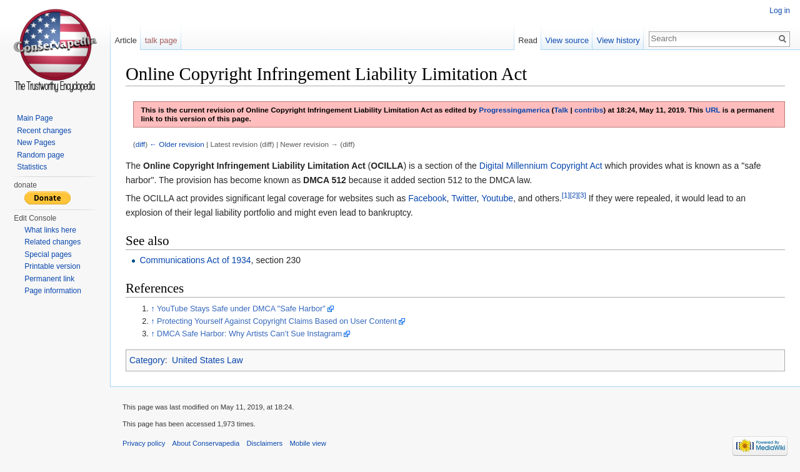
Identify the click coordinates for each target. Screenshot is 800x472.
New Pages (36, 142)
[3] (582, 195)
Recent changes (44, 130)
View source (567, 40)
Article (125, 40)
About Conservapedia (206, 443)
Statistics (32, 167)
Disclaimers (264, 443)
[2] (574, 195)
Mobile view (307, 443)
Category (147, 360)
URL (713, 110)
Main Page (34, 118)
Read (528, 40)
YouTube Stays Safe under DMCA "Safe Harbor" (241, 308)
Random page (40, 155)
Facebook (427, 198)
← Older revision (176, 144)
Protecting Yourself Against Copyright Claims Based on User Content (277, 321)
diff (140, 144)
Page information (52, 290)
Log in (779, 10)
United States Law (207, 360)
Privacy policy (143, 443)
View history (618, 40)
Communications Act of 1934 (195, 260)
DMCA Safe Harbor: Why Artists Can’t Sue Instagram (249, 333)
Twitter (463, 198)
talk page (161, 40)
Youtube (497, 198)
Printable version (52, 266)
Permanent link (49, 278)
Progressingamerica (514, 110)
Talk (561, 110)
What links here (50, 230)
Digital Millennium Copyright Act (540, 166)
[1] (566, 195)
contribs (588, 110)
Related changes (52, 242)
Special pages (47, 254)
